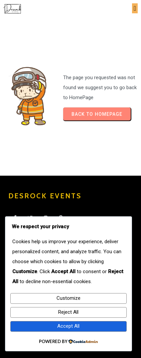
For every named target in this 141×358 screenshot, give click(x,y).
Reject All (68, 312)
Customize (68, 298)
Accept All (68, 326)
